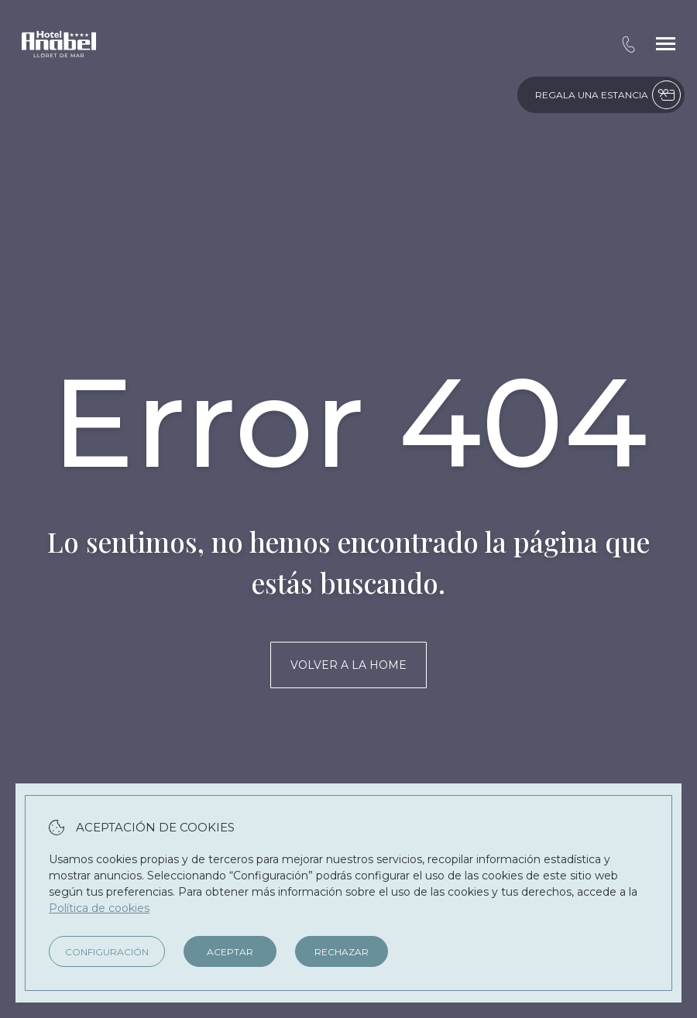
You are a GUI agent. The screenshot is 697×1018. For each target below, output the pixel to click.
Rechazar (341, 952)
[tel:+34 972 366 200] (628, 44)
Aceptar (230, 952)
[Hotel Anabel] (59, 44)
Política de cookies (99, 908)
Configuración (107, 952)
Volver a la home (348, 665)
